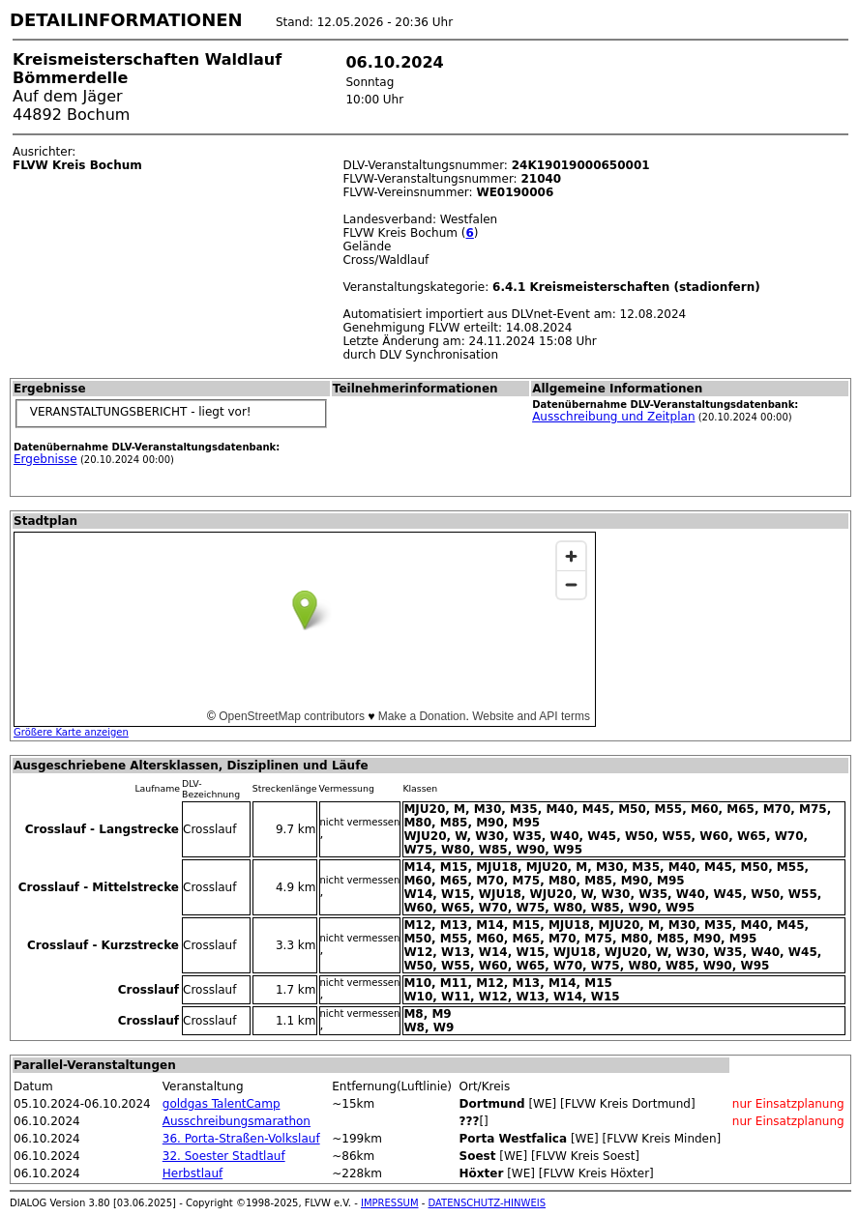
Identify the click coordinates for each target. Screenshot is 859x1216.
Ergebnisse (45, 459)
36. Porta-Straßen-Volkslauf (241, 1138)
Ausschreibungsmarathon (237, 1121)
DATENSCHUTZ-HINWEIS (488, 1203)
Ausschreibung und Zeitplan (613, 416)
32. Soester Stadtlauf (224, 1156)
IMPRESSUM (390, 1203)
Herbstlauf (192, 1173)
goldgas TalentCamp (222, 1104)
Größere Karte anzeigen (71, 732)
